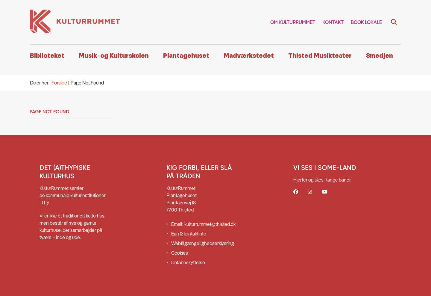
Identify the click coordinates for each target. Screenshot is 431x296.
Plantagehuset (186, 56)
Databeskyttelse (188, 262)
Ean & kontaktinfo (188, 234)
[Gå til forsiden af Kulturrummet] (75, 22)
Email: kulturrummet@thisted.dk (203, 224)
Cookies (179, 253)
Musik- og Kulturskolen (114, 56)
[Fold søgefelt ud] (394, 22)
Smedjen (379, 56)
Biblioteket (47, 56)
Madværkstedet (249, 56)
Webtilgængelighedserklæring (202, 243)
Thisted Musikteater (320, 56)
